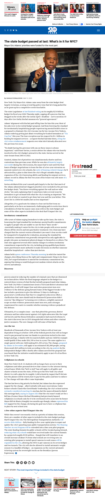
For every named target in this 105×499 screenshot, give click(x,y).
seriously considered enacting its (18, 392)
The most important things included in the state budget (40, 471)
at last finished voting (32, 113)
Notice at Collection (57, 25)
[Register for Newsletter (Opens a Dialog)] (98, 177)
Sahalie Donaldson (14, 100)
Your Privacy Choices (74, 26)
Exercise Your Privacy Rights (94, 25)
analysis (56, 349)
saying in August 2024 (29, 395)
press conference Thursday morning (31, 256)
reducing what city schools (15, 434)
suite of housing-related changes (50, 171)
